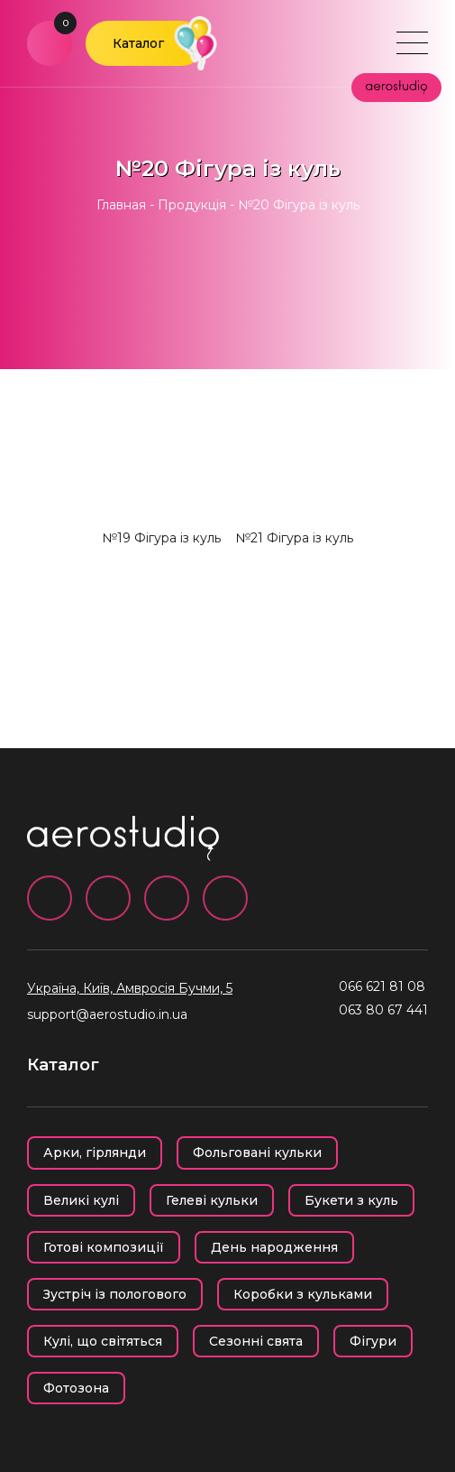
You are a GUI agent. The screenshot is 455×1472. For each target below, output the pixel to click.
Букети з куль (351, 1200)
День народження (274, 1247)
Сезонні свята (256, 1341)
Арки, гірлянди (94, 1152)
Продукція (192, 205)
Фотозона (76, 1388)
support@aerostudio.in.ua (107, 1014)
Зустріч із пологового (115, 1294)
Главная (121, 205)
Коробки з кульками (302, 1294)
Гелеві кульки (212, 1200)
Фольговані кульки (257, 1152)
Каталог (138, 43)
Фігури (373, 1341)
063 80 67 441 (383, 1010)
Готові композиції (103, 1247)
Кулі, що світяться (102, 1341)
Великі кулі (81, 1200)
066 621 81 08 (382, 986)
